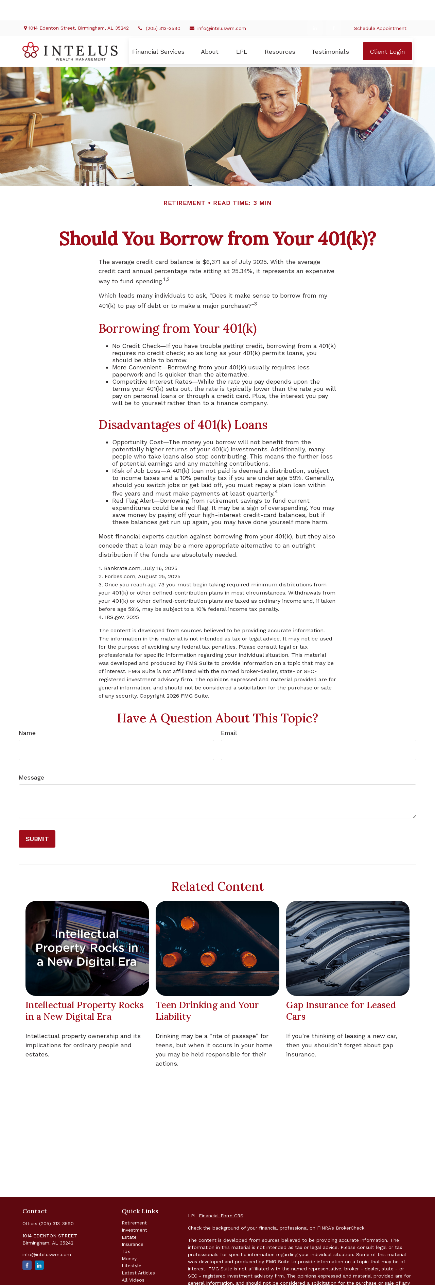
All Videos (133, 1259)
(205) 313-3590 (158, 8)
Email (229, 712)
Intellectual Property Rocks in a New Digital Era (84, 990)
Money (129, 1238)
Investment (134, 1209)
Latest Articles (138, 1252)
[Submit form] (37, 818)
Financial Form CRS (221, 1195)
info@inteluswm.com (217, 8)
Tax (126, 1231)
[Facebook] (333, 7)
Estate (129, 1216)
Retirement (134, 1202)
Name (27, 712)
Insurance (132, 1223)
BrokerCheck (350, 1207)
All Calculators (138, 1266)
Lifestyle (131, 1245)
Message (31, 757)
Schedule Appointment (380, 8)
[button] (158, 31)
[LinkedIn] (315, 7)
